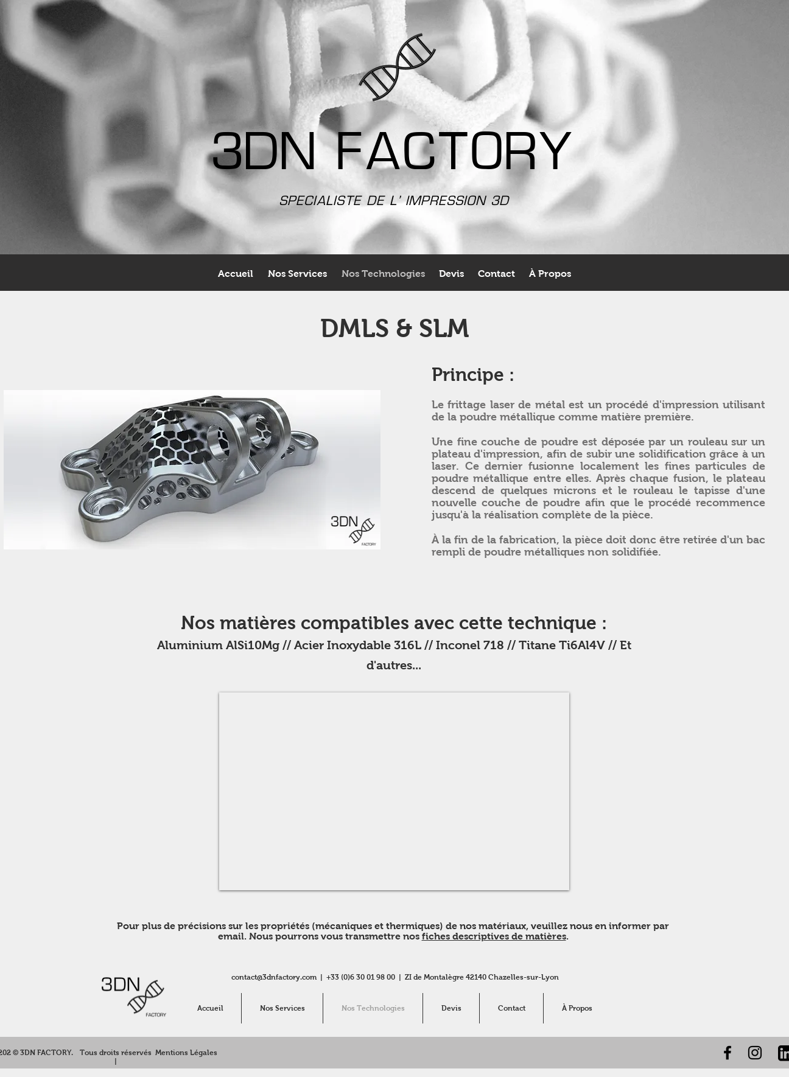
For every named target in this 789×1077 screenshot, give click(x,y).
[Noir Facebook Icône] (727, 1053)
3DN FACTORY (394, 156)
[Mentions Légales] (186, 1053)
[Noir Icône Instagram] (755, 1053)
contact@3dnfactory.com (274, 977)
